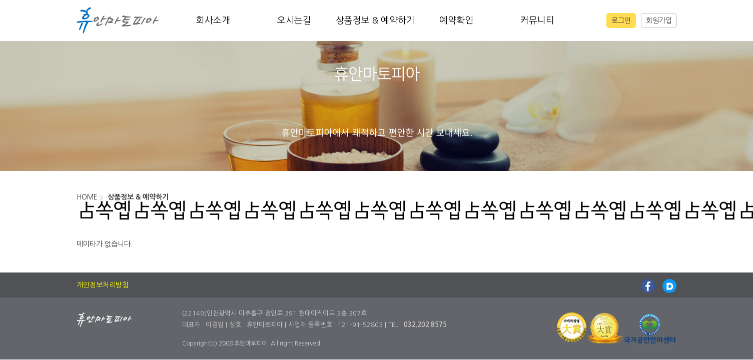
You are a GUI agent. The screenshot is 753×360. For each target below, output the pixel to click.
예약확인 (456, 20)
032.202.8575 (425, 325)
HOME (87, 197)
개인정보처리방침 (103, 285)
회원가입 (659, 20)
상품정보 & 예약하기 (375, 20)
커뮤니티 (537, 20)
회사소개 (213, 20)
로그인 (621, 20)
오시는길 (294, 20)
